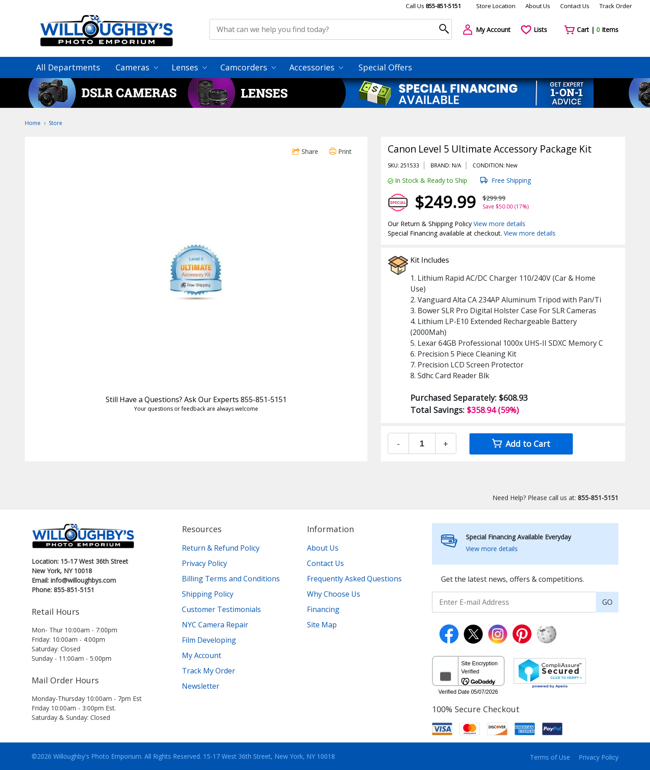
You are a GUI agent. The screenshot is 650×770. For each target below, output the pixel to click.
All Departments (68, 67)
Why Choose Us (333, 594)
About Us (537, 6)
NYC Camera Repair (215, 625)
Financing (323, 609)
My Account (201, 655)
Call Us (433, 6)
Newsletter (200, 686)
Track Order (615, 6)
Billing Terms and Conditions (231, 579)
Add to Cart (521, 443)
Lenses (189, 67)
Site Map (322, 625)
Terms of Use (550, 757)
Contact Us (575, 6)
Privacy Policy (204, 563)
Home (33, 123)
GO (607, 602)
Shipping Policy (207, 594)
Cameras (137, 67)
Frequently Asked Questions (354, 579)
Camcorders (248, 67)
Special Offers (385, 67)
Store (55, 123)
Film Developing (209, 640)
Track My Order (208, 671)
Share (305, 151)
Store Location (495, 6)
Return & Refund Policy (221, 548)
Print (340, 151)
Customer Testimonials (221, 609)
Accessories (316, 67)
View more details (499, 223)
